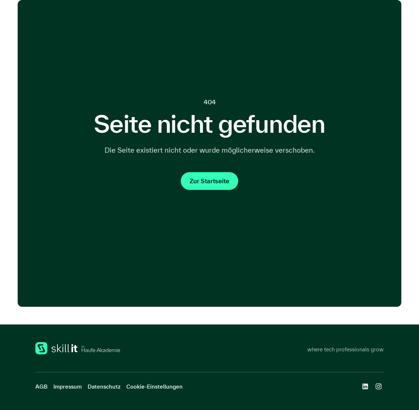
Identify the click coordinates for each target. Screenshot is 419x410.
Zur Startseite (209, 180)
